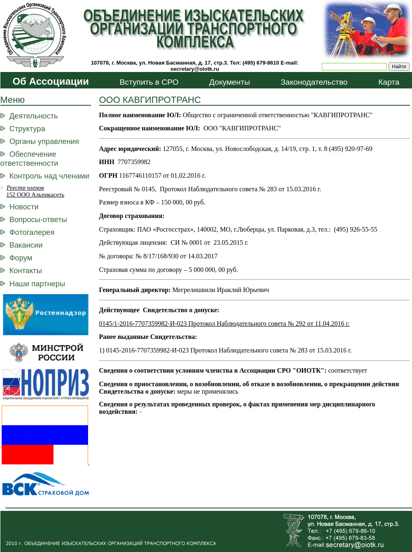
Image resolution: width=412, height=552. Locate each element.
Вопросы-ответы (38, 219)
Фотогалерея (32, 232)
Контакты (25, 270)
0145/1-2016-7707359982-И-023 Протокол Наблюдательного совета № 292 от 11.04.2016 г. (224, 323)
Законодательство (314, 82)
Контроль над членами (49, 176)
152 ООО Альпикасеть (35, 194)
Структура (27, 128)
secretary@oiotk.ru (194, 69)
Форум (21, 257)
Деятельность (33, 115)
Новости (24, 206)
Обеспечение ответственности (29, 158)
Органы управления (44, 141)
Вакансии (26, 245)
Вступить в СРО (149, 82)
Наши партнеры (37, 283)
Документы (229, 82)
